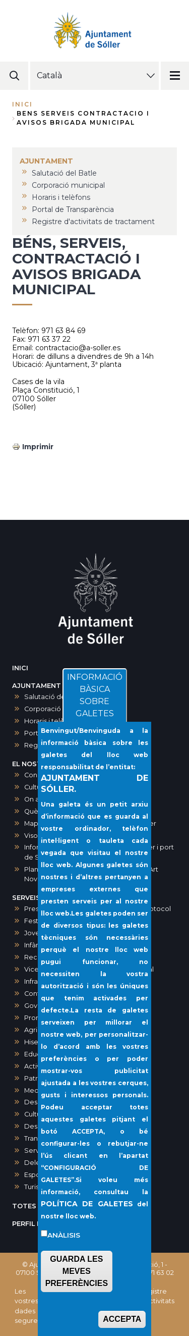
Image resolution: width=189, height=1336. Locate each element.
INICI (20, 668)
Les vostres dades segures (28, 1306)
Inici (22, 104)
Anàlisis (63, 1252)
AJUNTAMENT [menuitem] (46, 161)
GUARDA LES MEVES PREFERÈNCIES (76, 1288)
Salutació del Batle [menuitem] (64, 173)
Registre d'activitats (156, 1296)
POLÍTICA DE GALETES (87, 1220)
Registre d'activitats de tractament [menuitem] (93, 221)
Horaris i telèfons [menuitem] (61, 197)
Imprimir (37, 446)
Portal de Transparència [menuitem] (73, 209)
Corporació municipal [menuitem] (68, 185)
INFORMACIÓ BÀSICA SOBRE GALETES (94, 712)
